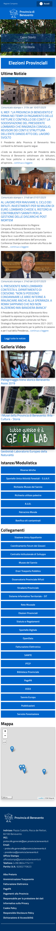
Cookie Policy (10, 908)
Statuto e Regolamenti (28, 621)
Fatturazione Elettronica (28, 647)
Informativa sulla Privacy (16, 903)
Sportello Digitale (28, 630)
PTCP (28, 663)
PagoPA (28, 680)
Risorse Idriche (28, 470)
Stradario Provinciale (28, 588)
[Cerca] (50, 13)
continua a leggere (22, 163)
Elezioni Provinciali (28, 613)
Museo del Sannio (28, 562)
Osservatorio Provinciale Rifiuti (28, 579)
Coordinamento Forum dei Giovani (28, 546)
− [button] (5, 736)
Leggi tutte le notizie (15, 338)
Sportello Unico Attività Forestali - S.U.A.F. (28, 478)
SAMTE (28, 655)
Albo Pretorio (10, 874)
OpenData (28, 638)
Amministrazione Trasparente (18, 879)
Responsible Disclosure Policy (18, 913)
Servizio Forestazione (28, 714)
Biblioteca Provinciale (28, 672)
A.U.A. (28, 503)
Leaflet (40, 798)
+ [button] (5, 731)
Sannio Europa (28, 697)
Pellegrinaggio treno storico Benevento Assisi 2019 (25, 381)
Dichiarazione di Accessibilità (18, 917)
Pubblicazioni (28, 705)
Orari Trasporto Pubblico (28, 571)
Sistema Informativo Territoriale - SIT (28, 596)
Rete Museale (28, 604)
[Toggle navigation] (5, 13)
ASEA (28, 689)
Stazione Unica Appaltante (28, 537)
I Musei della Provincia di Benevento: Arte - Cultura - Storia (28, 417)
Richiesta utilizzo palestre (28, 495)
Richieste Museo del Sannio (28, 487)
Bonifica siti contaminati (28, 520)
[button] (12, 3)
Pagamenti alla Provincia (15, 893)
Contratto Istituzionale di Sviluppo (28, 554)
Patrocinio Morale (28, 512)
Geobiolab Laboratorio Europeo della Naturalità (24, 453)
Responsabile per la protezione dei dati (23, 898)
